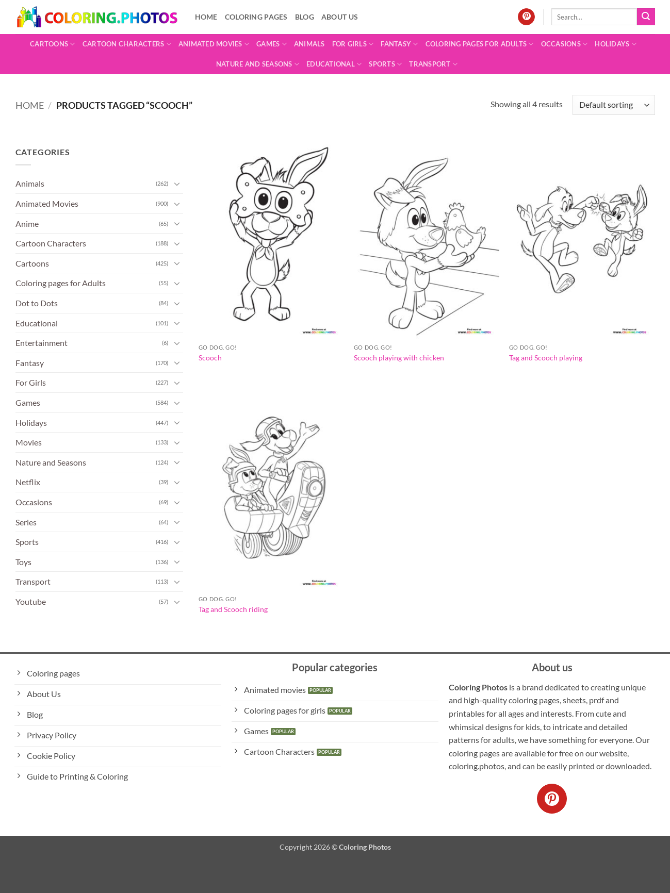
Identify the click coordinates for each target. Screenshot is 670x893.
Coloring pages (256, 16)
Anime (27, 223)
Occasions (564, 44)
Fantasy (399, 44)
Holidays (615, 44)
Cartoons (52, 44)
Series (26, 522)
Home (206, 16)
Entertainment (41, 343)
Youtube (30, 601)
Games (271, 44)
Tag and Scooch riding (233, 609)
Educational (334, 64)
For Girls (353, 44)
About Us (339, 16)
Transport (433, 64)
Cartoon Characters (127, 44)
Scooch (210, 357)
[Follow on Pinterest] (526, 17)
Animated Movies (213, 44)
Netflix (27, 482)
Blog (304, 16)
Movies (28, 442)
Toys (23, 562)
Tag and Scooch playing (545, 357)
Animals (309, 44)
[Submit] (646, 17)
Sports (385, 64)
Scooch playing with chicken (399, 357)
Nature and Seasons (257, 64)
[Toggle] (177, 183)
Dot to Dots (36, 303)
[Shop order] (614, 105)
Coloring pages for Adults (480, 44)
